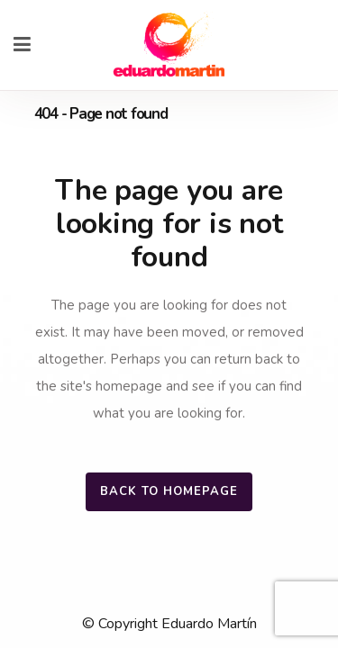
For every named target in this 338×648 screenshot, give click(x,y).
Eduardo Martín (209, 624)
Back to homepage (169, 491)
